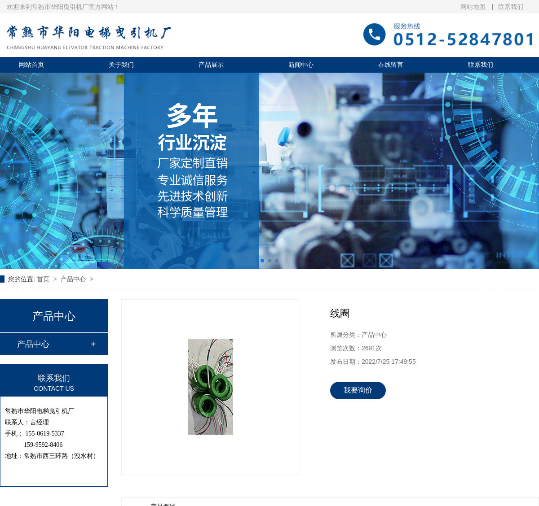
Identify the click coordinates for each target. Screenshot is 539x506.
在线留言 (390, 64)
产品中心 (74, 279)
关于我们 (121, 64)
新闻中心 (301, 64)
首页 (44, 279)
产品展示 (211, 64)
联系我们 (510, 6)
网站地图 (473, 6)
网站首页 (31, 64)
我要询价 (358, 390)
